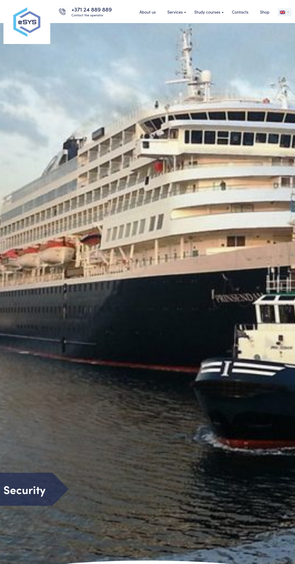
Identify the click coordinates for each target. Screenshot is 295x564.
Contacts (240, 12)
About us (147, 12)
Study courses (207, 12)
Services (175, 12)
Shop (264, 12)
